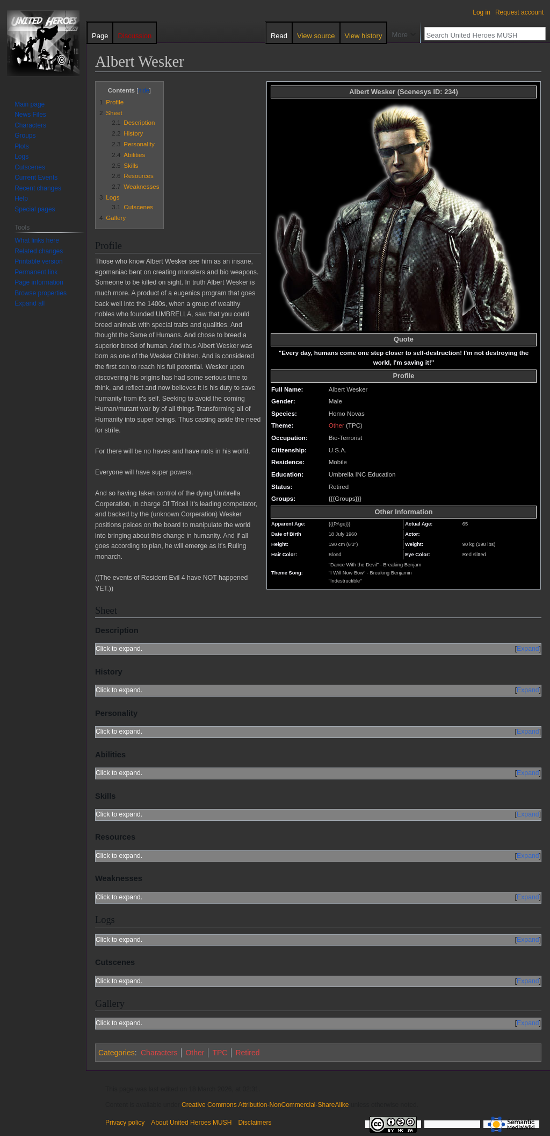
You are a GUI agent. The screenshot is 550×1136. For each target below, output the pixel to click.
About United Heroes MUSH (191, 1122)
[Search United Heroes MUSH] (479, 34)
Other (336, 425)
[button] (30, 303)
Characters (159, 1052)
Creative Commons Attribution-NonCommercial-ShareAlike (265, 1105)
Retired (247, 1052)
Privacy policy (124, 1122)
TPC (219, 1052)
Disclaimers (254, 1122)
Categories (116, 1052)
